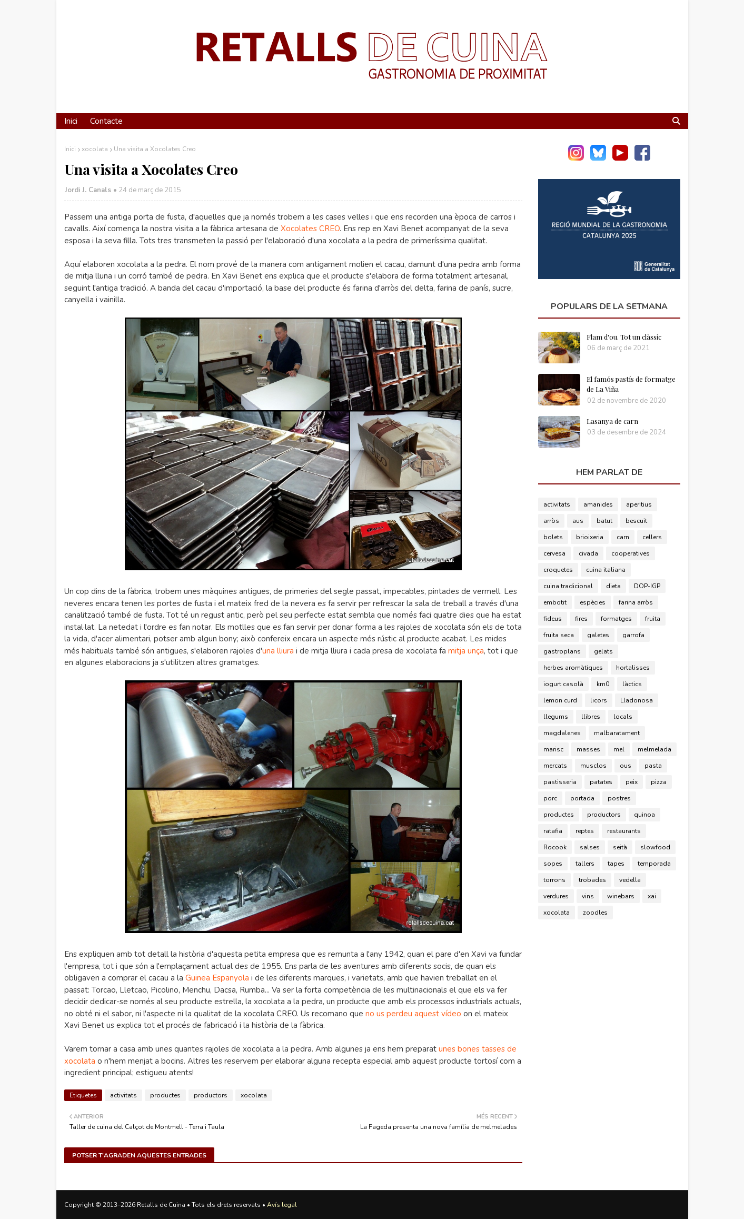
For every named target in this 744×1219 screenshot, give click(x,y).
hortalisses (633, 667)
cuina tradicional (568, 586)
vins (588, 896)
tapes (616, 863)
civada (588, 553)
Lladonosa (636, 700)
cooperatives (630, 553)
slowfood (655, 847)
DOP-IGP (647, 586)
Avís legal (282, 1205)
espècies (593, 602)
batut (604, 521)
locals (622, 716)
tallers (585, 863)
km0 (603, 684)
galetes (598, 635)
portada (582, 798)
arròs (551, 521)
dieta (613, 586)
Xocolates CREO (310, 228)
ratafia (552, 831)
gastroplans (562, 651)
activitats (123, 1095)
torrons (554, 880)
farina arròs (636, 602)
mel (618, 749)
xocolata (95, 149)
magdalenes (562, 733)
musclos (593, 765)
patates (601, 782)
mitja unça (466, 651)
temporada (654, 863)
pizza (659, 782)
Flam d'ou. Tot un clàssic (624, 336)
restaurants (624, 831)
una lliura (278, 651)
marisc (553, 749)
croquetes (558, 570)
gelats (603, 651)
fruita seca (558, 635)
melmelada (654, 749)
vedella (630, 880)
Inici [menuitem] (70, 121)
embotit (555, 602)
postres (619, 798)
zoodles (595, 912)
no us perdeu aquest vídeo (413, 1013)
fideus (552, 619)
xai (652, 896)
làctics (632, 684)
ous (625, 765)
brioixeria (589, 537)
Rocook (555, 847)
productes (165, 1095)
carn (623, 537)
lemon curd (560, 700)
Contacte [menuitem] (106, 121)
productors (210, 1095)
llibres (590, 716)
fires (581, 619)
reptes (585, 831)
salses (590, 847)
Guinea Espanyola (217, 978)
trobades (592, 880)
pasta (653, 765)
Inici (70, 149)
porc (550, 798)
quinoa (644, 814)
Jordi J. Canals (88, 190)
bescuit (636, 521)
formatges (616, 619)
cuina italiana (606, 570)
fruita (652, 619)
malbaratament (617, 733)
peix (632, 782)
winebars (620, 896)
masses (588, 749)
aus (577, 521)
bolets (553, 537)
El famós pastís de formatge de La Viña (631, 384)
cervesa (554, 553)
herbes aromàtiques (573, 667)
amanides (598, 504)
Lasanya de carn (612, 421)
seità (620, 847)
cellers (652, 537)
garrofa (633, 635)
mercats (555, 765)
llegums (555, 716)
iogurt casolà (563, 684)
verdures (556, 896)
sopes (552, 863)
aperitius (639, 504)
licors (598, 700)
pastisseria (560, 782)
